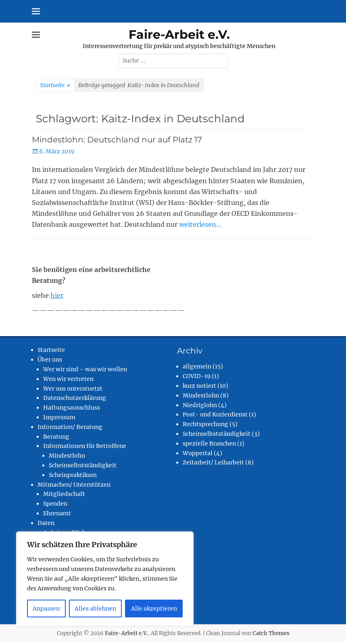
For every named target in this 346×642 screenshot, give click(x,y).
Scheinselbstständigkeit (83, 465)
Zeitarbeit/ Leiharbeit (213, 462)
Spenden (55, 503)
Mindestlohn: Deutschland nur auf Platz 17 (117, 139)
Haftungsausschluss (71, 407)
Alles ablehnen (95, 608)
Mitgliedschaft (64, 494)
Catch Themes (271, 633)
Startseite (55, 85)
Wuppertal (198, 453)
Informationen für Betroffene (84, 446)
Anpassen (46, 608)
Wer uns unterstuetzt (72, 388)
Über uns (50, 359)
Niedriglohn (200, 405)
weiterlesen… (200, 224)
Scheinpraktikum (73, 475)
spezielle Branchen (209, 443)
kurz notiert (199, 385)
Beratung (56, 436)
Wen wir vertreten (68, 379)
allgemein (197, 366)
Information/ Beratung (70, 427)
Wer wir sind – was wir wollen (85, 369)
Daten (46, 523)
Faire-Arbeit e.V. (179, 34)
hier (56, 295)
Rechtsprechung (205, 424)
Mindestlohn (67, 455)
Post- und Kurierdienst (215, 414)
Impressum (59, 417)
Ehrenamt (57, 513)
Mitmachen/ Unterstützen (74, 484)
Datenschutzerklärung (74, 398)
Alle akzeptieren (154, 608)
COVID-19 (197, 376)
